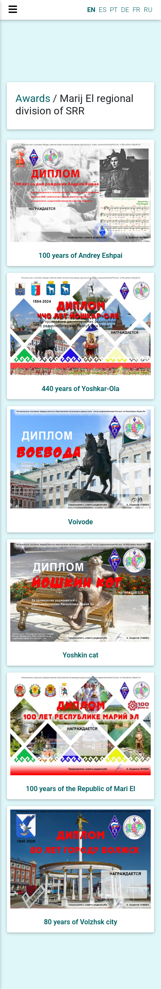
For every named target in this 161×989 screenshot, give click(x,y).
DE (124, 10)
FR (135, 10)
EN (90, 10)
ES (101, 10)
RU (148, 10)
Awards (32, 99)
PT (113, 10)
